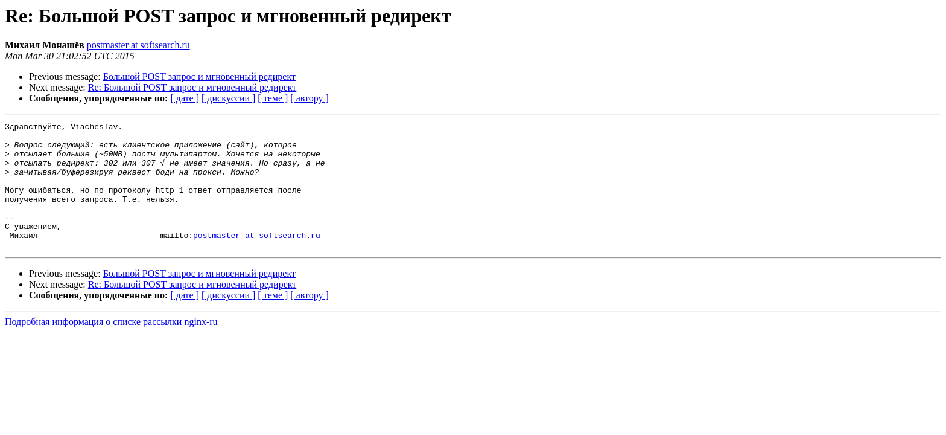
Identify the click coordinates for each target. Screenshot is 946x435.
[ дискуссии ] (228, 98)
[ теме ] (273, 98)
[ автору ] (309, 98)
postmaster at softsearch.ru (138, 45)
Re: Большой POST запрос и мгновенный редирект (192, 87)
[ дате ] (184, 98)
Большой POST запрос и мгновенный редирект (199, 76)
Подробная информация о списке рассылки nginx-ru (111, 347)
